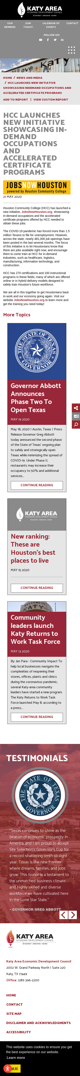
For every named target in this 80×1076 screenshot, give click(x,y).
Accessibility (18, 1032)
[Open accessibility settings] (7, 1068)
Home (11, 995)
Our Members (10, 25)
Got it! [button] (13, 1068)
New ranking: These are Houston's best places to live (33, 548)
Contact (72, 23)
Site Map (14, 1014)
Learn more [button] (16, 1057)
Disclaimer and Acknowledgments (38, 1023)
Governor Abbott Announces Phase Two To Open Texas (36, 398)
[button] (63, 915)
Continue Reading (37, 485)
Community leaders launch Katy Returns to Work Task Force (35, 629)
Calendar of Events (50, 25)
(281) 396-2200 (28, 980)
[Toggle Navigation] (71, 50)
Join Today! (28, 25)
